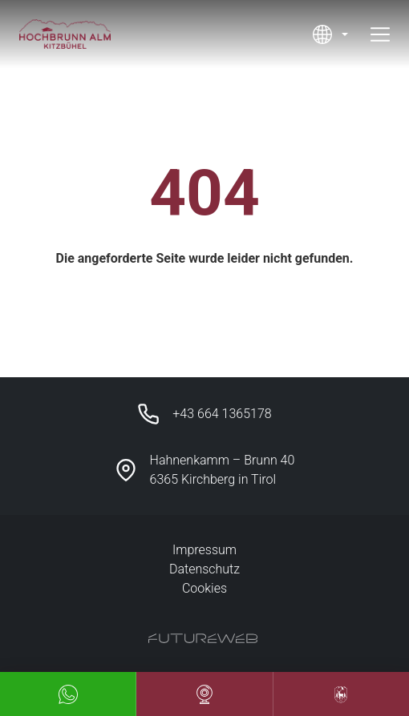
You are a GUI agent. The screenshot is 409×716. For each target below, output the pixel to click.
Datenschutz (204, 569)
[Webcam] (204, 694)
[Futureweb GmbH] (203, 638)
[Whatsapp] (68, 694)
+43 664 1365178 (221, 413)
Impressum (204, 549)
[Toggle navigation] (380, 34)
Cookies (204, 588)
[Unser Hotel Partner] (341, 694)
